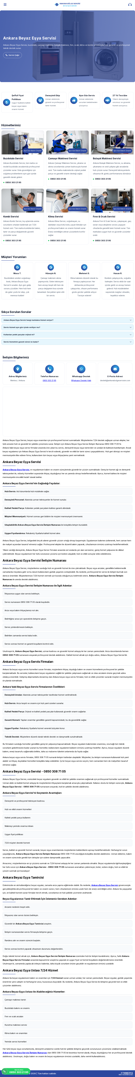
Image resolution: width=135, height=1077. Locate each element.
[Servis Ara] (16, 1071)
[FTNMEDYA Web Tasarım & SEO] (126, 1073)
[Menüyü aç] (5, 4)
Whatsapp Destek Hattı (81, 380)
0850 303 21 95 (49, 380)
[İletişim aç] (130, 4)
